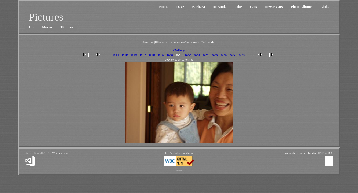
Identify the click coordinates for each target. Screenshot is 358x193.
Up (31, 27)
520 (170, 55)
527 (233, 55)
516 (134, 55)
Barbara (198, 7)
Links (324, 7)
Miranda (219, 7)
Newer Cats (274, 7)
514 (116, 55)
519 (161, 55)
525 (215, 55)
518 (152, 55)
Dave (180, 7)
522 (188, 55)
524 (206, 55)
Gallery (179, 50)
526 (224, 55)
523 (197, 55)
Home (163, 7)
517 (143, 55)
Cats (253, 7)
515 (125, 55)
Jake (238, 7)
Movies (47, 27)
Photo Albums (301, 7)
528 (242, 55)
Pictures (66, 27)
